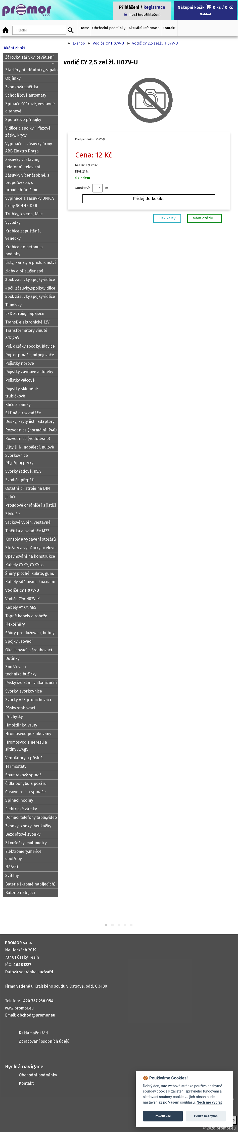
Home (84, 28)
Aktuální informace (144, 28)
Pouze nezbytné (206, 1116)
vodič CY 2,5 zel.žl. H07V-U (155, 43)
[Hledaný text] (39, 30)
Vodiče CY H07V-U (108, 43)
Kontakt (169, 28)
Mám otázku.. (204, 218)
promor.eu (226, 1128)
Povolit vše (163, 1116)
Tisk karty (167, 218)
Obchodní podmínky (108, 28)
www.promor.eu (19, 1008)
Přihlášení (129, 7)
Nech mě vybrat (209, 1102)
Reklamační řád (33, 1033)
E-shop (79, 43)
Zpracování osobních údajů (44, 1041)
